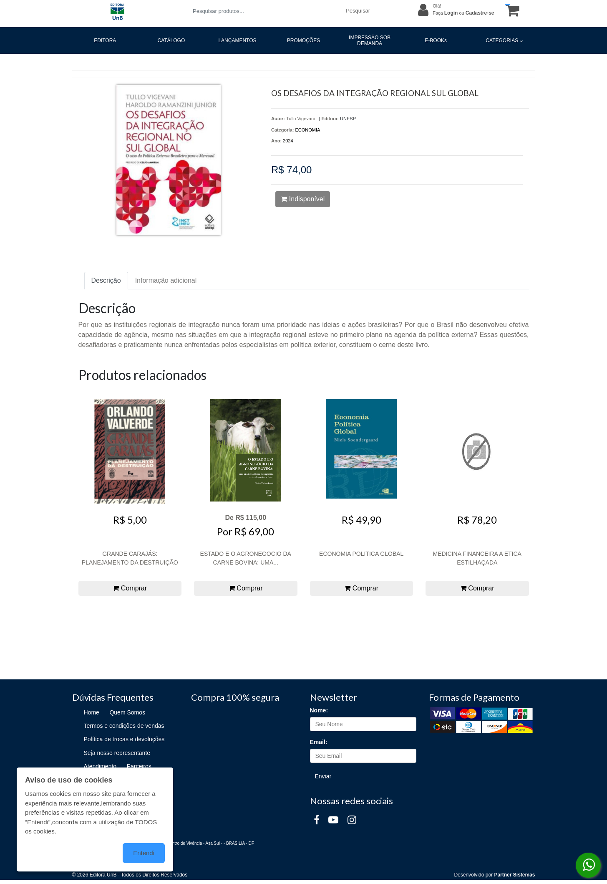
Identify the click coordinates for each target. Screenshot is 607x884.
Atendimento (100, 766)
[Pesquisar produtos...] (264, 11)
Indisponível (303, 199)
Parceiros (139, 766)
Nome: (319, 710)
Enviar (323, 776)
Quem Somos (127, 712)
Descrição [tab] (106, 280)
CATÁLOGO (171, 40)
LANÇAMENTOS (237, 40)
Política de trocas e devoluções (124, 739)
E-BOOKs (436, 40)
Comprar (130, 588)
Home (91, 712)
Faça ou (463, 12)
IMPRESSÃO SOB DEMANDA (369, 40)
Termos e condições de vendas (124, 725)
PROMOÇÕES (303, 40)
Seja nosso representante (117, 753)
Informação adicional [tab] (166, 280)
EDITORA (105, 40)
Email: (318, 742)
